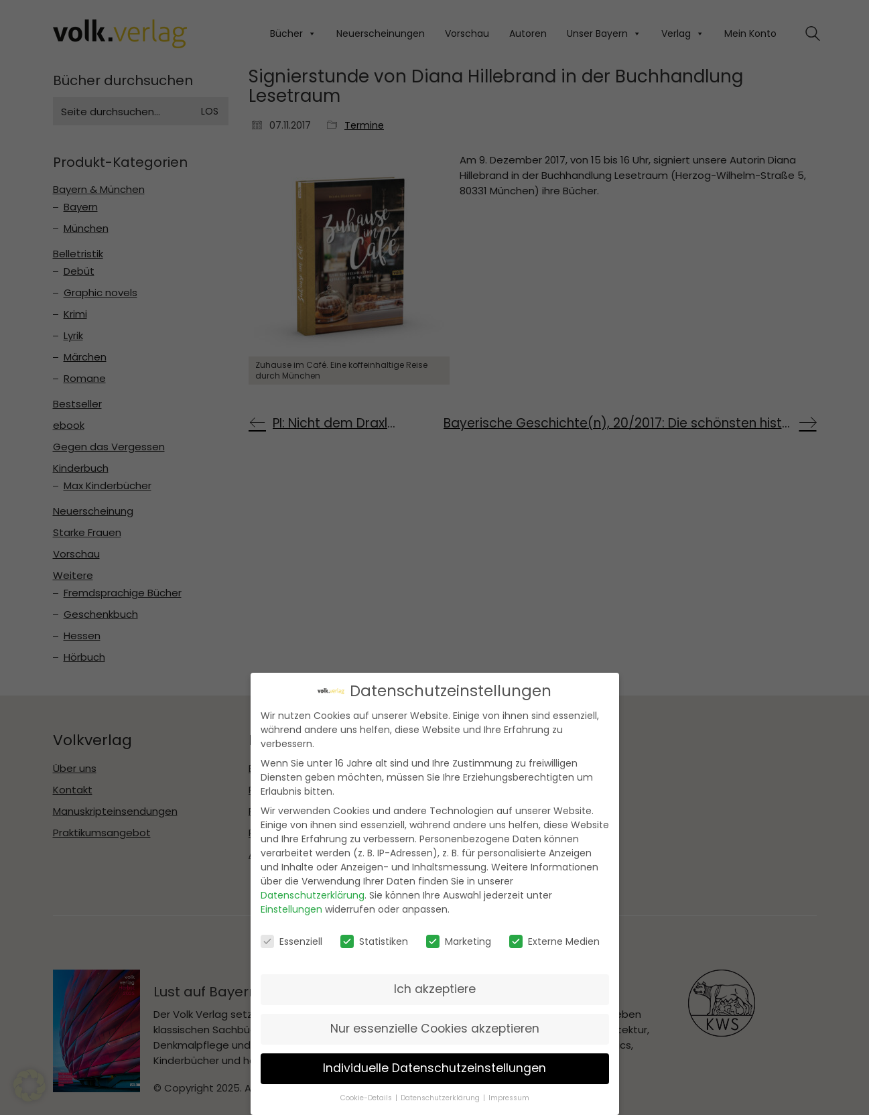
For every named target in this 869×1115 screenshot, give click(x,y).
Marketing (458, 940)
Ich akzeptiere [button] (435, 988)
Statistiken (374, 940)
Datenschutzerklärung (312, 894)
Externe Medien (554, 940)
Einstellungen (291, 908)
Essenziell (291, 940)
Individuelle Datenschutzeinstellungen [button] (434, 1067)
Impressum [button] (508, 1097)
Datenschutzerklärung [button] (441, 1097)
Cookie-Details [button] (367, 1097)
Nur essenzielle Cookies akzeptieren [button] (434, 1028)
